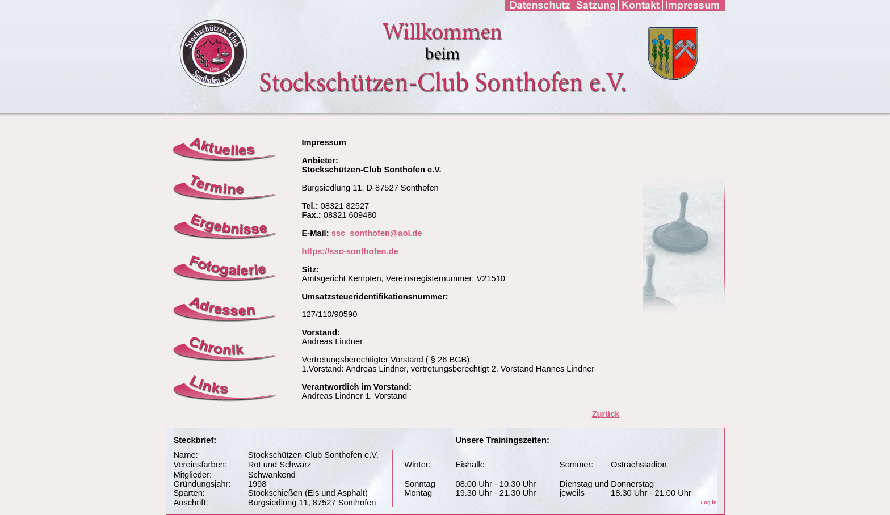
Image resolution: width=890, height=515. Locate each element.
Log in (709, 502)
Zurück (606, 414)
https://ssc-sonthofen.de (350, 251)
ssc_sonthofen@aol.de (376, 233)
